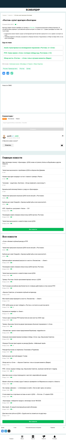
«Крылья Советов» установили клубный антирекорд (19, 292)
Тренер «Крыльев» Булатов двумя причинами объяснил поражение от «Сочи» (27, 324)
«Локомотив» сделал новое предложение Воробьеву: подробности (23, 330)
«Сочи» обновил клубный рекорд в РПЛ (15, 241)
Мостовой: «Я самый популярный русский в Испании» (19, 407)
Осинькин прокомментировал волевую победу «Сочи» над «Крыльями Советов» (28, 337)
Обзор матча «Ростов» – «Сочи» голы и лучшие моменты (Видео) (27, 58)
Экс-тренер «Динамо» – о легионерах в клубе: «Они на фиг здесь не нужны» (26, 388)
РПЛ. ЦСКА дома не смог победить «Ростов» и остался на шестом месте (25, 305)
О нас (15, 427)
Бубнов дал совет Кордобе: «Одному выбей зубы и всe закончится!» (24, 202)
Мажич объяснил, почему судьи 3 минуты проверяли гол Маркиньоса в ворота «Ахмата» (31, 381)
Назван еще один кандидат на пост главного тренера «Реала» (22, 176)
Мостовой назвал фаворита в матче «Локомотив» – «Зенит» (22, 299)
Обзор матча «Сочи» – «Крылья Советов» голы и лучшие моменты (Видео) (26, 362)
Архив (2, 427)
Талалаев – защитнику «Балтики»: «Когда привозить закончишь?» (24, 183)
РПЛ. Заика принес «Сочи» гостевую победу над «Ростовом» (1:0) (28, 53)
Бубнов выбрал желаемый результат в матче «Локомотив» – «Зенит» (24, 260)
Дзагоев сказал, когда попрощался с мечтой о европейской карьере (24, 375)
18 (13, 345)
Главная (4, 15)
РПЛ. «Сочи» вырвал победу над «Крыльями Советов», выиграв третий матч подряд (29, 369)
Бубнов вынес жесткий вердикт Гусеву (14, 356)
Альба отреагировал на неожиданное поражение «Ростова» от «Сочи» (29, 48)
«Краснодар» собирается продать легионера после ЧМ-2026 (21, 401)
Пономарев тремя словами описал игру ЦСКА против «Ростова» (23, 215)
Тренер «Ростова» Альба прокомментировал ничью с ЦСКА (21, 279)
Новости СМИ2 (7, 85)
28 (13, 371)
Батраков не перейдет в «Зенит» (12, 311)
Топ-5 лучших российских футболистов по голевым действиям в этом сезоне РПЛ (28, 286)
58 (13, 307)
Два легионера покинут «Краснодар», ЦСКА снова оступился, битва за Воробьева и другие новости (31, 163)
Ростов (22, 68)
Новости (10, 15)
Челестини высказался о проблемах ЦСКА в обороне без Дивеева (23, 170)
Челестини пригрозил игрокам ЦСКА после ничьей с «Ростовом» (23, 196)
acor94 (9, 136)
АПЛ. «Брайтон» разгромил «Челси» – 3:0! (15, 208)
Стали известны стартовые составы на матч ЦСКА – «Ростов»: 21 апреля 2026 (27, 394)
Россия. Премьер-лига (10, 68)
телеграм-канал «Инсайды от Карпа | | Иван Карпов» (26, 64)
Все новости (33, 229)
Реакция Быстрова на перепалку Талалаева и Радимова (20, 350)
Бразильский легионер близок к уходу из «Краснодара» (20, 189)
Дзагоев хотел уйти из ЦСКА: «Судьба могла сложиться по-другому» (24, 413)
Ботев (28, 68)
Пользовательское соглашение (33, 427)
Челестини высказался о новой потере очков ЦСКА (18, 221)
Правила (53, 427)
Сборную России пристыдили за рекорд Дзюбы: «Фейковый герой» (24, 343)
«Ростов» (32, 27)
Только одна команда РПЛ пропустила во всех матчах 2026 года (23, 318)
